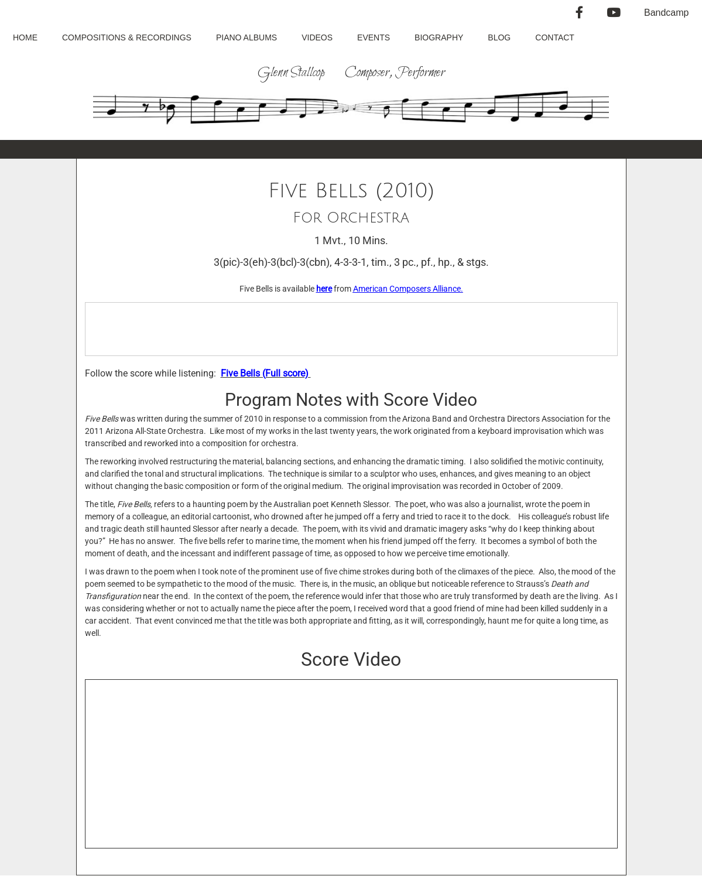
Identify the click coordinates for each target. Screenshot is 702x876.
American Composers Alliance (407, 288)
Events (373, 37)
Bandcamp (666, 13)
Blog (499, 37)
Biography (439, 37)
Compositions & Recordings (126, 37)
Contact (554, 37)
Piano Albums (246, 37)
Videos (317, 37)
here (324, 288)
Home (25, 37)
